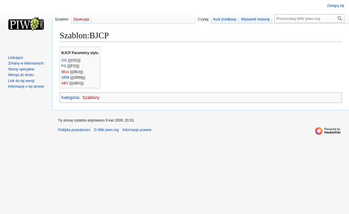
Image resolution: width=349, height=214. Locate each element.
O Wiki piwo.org (106, 130)
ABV (64, 83)
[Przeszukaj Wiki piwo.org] (309, 18)
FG (63, 66)
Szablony (91, 97)
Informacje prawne (137, 130)
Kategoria (70, 97)
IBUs (65, 72)
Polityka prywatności (74, 130)
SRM (65, 77)
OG (64, 60)
